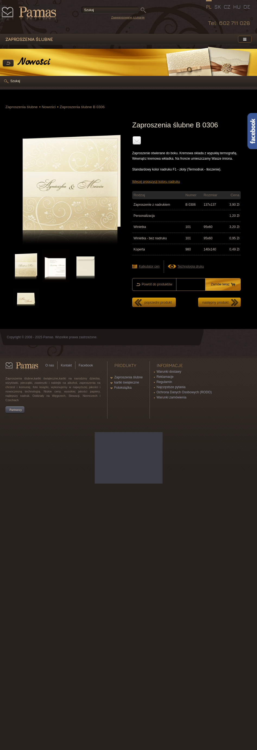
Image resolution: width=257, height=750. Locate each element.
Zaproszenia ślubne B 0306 (82, 107)
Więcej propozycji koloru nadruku (156, 182)
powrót (8, 63)
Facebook (86, 365)
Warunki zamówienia (171, 397)
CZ (227, 7)
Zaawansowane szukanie (128, 17)
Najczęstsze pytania (171, 387)
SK (217, 7)
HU (237, 7)
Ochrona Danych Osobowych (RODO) (184, 392)
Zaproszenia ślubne (21, 107)
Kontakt (66, 365)
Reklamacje (165, 377)
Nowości (49, 107)
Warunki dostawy (169, 372)
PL (209, 7)
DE (246, 7)
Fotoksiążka (123, 388)
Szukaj (15, 81)
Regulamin (164, 382)
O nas (49, 365)
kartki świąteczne (126, 382)
